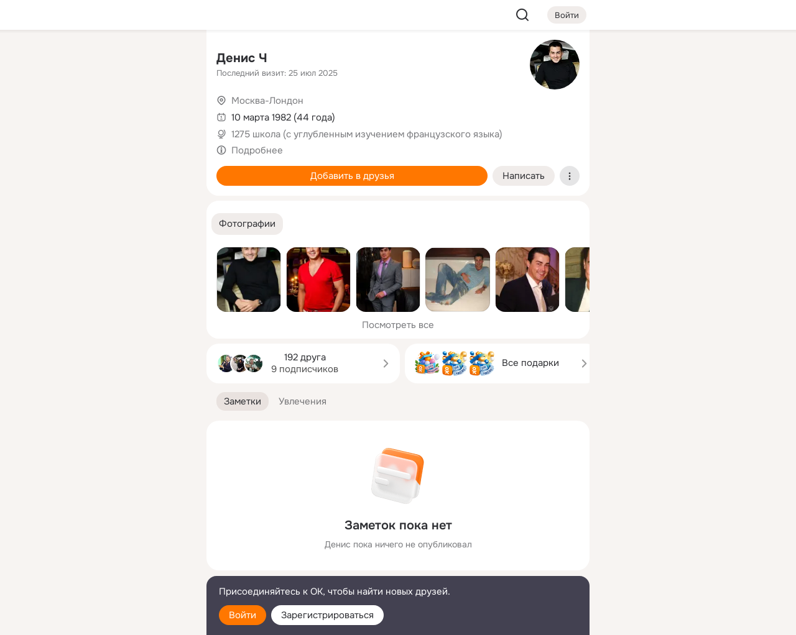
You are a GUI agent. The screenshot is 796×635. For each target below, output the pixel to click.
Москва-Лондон (267, 100)
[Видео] (169, 114)
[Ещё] (114, 539)
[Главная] (59, 59)
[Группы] (169, 59)
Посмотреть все (398, 325)
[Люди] (114, 114)
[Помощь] (59, 223)
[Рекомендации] (114, 223)
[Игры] (169, 169)
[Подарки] (59, 169)
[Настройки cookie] (114, 618)
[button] (247, 224)
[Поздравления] (114, 169)
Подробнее (257, 150)
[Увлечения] (114, 59)
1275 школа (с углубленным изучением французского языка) (366, 134)
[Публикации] (59, 114)
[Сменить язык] (114, 565)
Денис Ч (241, 58)
